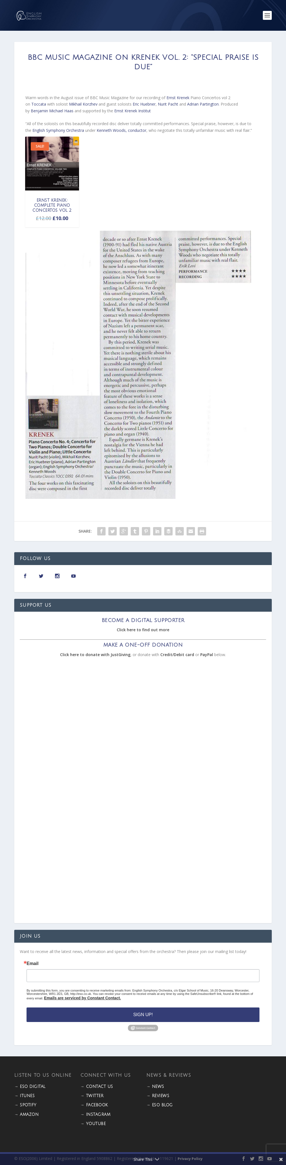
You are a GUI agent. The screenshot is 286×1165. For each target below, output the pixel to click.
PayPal (206, 654)
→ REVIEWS (158, 1096)
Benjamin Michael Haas (52, 110)
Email (33, 963)
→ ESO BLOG (159, 1105)
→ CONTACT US (96, 1087)
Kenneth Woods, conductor (121, 130)
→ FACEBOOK (94, 1105)
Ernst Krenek (178, 97)
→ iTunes (24, 1096)
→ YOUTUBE (93, 1124)
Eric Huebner (144, 104)
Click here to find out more (143, 629)
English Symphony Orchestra (58, 130)
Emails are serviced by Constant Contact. (82, 998)
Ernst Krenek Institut (132, 110)
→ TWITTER (92, 1096)
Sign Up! (143, 1014)
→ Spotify (25, 1105)
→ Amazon (26, 1114)
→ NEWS (155, 1087)
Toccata (38, 104)
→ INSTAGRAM (95, 1114)
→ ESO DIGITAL (30, 1087)
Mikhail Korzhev (83, 104)
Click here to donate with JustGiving (95, 654)
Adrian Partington (203, 104)
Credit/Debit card (177, 654)
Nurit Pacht (168, 104)
